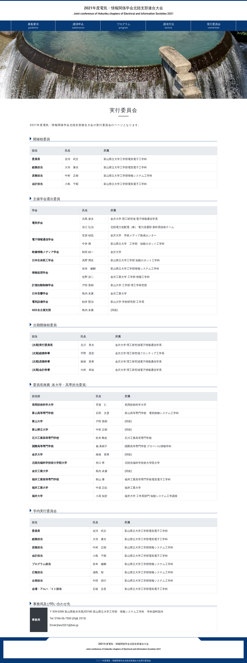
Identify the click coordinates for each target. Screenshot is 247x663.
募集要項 (33, 26)
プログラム (123, 26)
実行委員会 (214, 26)
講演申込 (78, 26)
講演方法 (168, 26)
